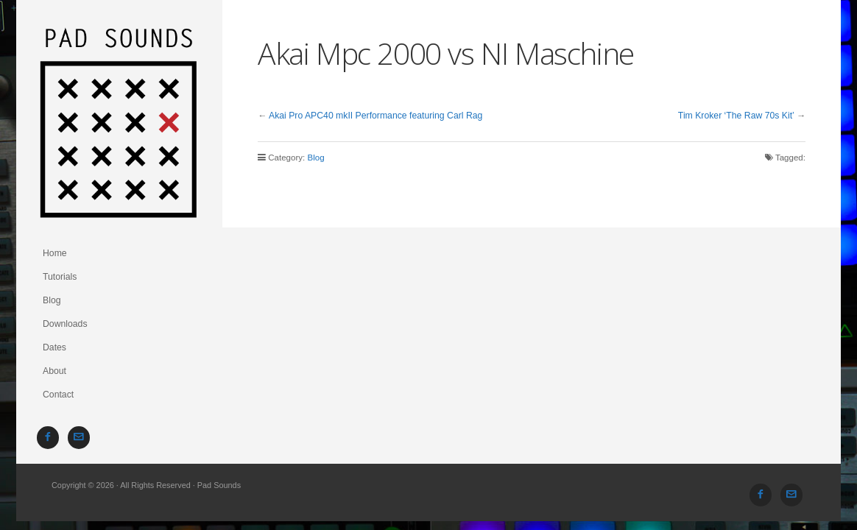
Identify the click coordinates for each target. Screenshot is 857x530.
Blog (52, 300)
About (54, 371)
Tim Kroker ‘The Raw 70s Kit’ (736, 115)
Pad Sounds (119, 121)
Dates (54, 347)
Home (55, 253)
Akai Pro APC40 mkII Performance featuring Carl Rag (375, 115)
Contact (58, 394)
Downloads (65, 324)
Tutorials (60, 277)
